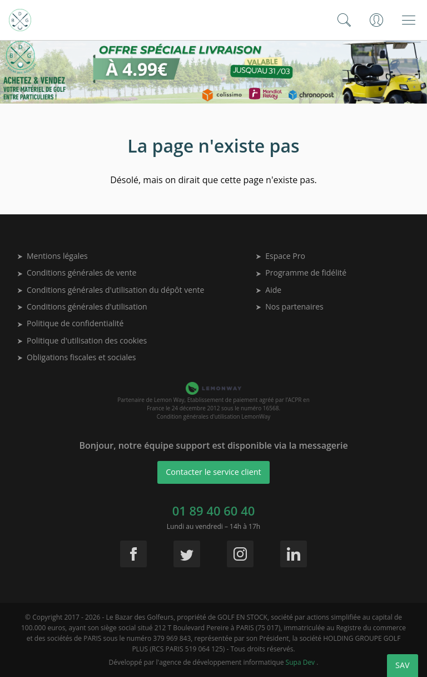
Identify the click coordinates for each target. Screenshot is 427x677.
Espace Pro (280, 256)
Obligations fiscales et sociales (77, 357)
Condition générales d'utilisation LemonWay (214, 416)
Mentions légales (53, 256)
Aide (268, 289)
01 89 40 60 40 (213, 510)
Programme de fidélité (301, 272)
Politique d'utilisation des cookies (82, 340)
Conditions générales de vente (77, 272)
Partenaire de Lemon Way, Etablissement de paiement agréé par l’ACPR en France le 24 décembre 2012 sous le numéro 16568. (213, 404)
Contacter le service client (213, 472)
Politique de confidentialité (70, 323)
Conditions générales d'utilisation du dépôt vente (111, 289)
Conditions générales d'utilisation (82, 306)
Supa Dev (301, 662)
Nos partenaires (289, 306)
